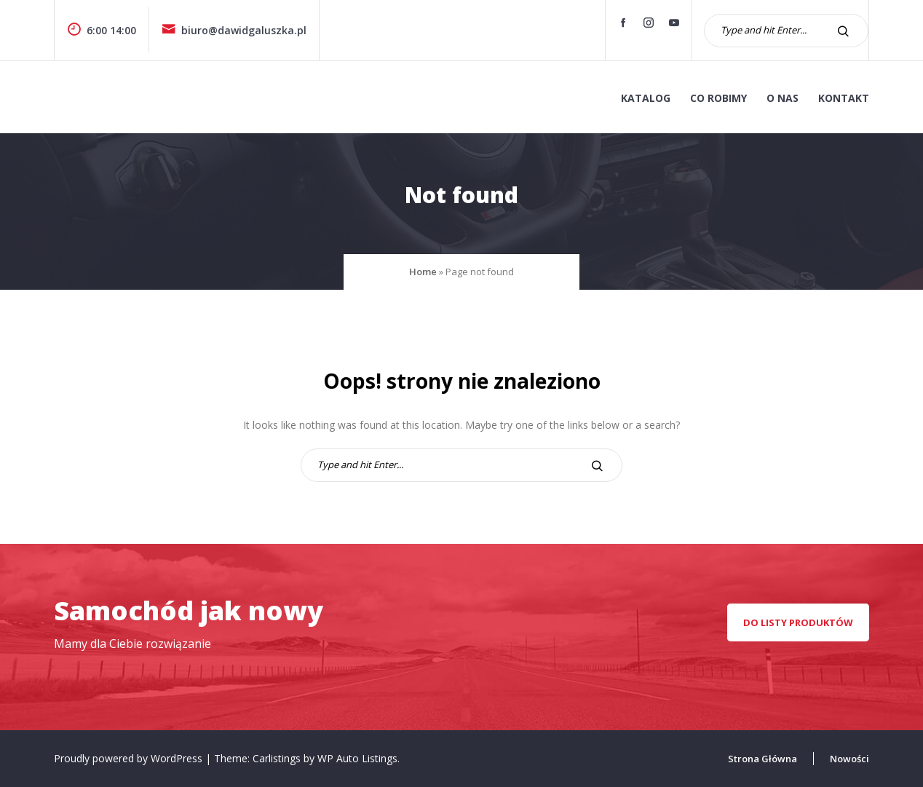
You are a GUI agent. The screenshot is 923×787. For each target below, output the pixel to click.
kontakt (843, 98)
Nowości (849, 758)
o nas (782, 98)
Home (423, 271)
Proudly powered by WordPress (129, 758)
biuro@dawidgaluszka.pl (234, 30)
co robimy (718, 98)
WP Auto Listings (357, 758)
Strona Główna (762, 758)
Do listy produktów (798, 622)
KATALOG (645, 98)
